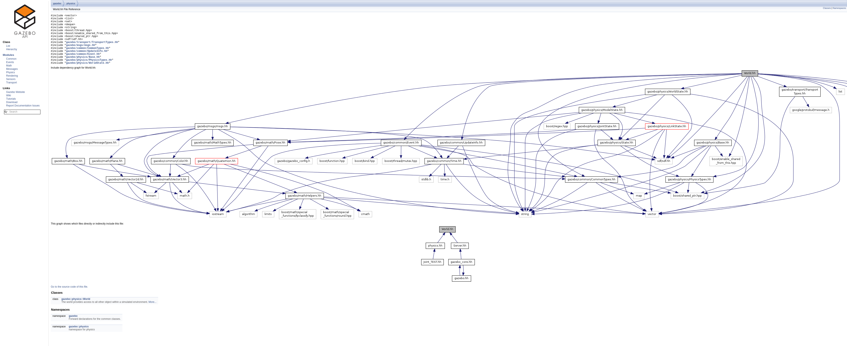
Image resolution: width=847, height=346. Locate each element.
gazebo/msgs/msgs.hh (80, 52)
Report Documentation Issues (23, 105)
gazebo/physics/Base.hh (83, 66)
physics (70, 3)
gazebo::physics (79, 337)
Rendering (12, 75)
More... (152, 312)
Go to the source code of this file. (69, 297)
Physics (10, 72)
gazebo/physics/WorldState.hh (87, 73)
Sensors (10, 79)
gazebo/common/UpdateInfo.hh (86, 59)
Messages (12, 69)
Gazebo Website (15, 92)
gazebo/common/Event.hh (83, 63)
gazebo (57, 3)
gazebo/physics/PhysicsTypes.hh (89, 70)
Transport (11, 82)
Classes (827, 8)
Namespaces (839, 8)
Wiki (8, 95)
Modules (8, 55)
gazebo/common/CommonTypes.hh (87, 55)
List (8, 45)
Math (9, 65)
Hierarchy (11, 49)
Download (11, 102)
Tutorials (11, 98)
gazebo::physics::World (75, 309)
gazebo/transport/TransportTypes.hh (92, 48)
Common (11, 58)
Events (10, 62)
